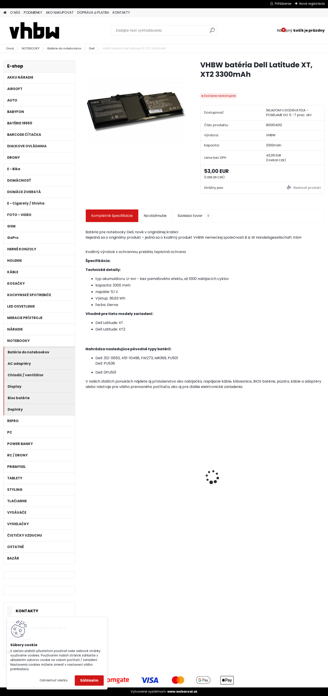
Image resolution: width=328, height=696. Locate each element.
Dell (92, 48)
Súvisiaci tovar (195, 215)
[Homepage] (5, 12)
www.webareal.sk (182, 691)
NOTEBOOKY (31, 48)
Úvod (10, 48)
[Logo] (34, 30)
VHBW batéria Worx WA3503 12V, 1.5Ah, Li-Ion (113, 475)
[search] (212, 32)
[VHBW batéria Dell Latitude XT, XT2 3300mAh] (136, 110)
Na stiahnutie (155, 215)
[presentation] (88, 469)
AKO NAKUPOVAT (60, 12)
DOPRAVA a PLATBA (93, 12)
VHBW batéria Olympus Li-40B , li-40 (293, 466)
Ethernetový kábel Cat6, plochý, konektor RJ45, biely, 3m (234, 476)
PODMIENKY (33, 12)
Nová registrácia (312, 3)
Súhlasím (89, 680)
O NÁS (15, 12)
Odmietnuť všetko (54, 680)
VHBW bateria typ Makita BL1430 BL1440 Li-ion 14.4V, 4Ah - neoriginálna (172, 477)
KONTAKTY (121, 12)
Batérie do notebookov (64, 48)
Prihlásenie (283, 3)
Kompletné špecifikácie (112, 215)
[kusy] (98, 512)
